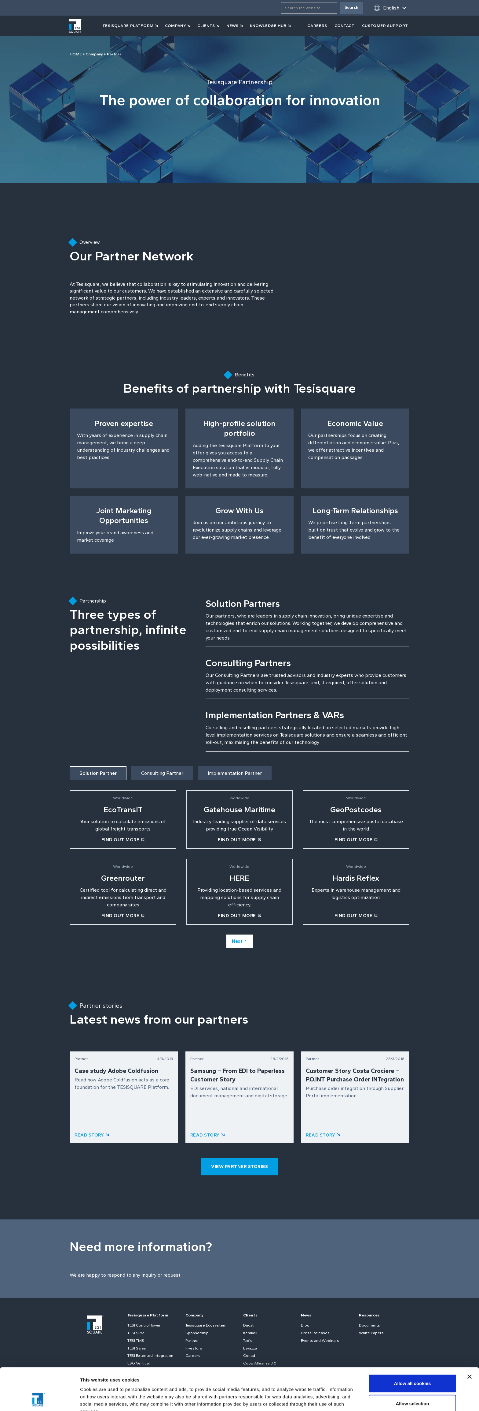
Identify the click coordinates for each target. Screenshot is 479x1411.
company (175, 25)
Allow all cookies (412, 1343)
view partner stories (239, 1166)
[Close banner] (469, 1337)
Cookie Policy (178, 1379)
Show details (320, 1399)
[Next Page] (239, 941)
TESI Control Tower (144, 1325)
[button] (390, 7)
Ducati (248, 1325)
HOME (76, 54)
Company (94, 54)
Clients (250, 1315)
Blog (305, 1325)
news (232, 25)
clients (206, 25)
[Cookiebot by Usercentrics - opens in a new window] (39, 1399)
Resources (369, 1315)
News (306, 1315)
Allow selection (412, 1363)
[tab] (98, 773)
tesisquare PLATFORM (128, 25)
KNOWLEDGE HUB (268, 25)
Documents (369, 1325)
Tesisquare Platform (147, 1315)
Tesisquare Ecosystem (205, 1325)
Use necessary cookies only (412, 1383)
